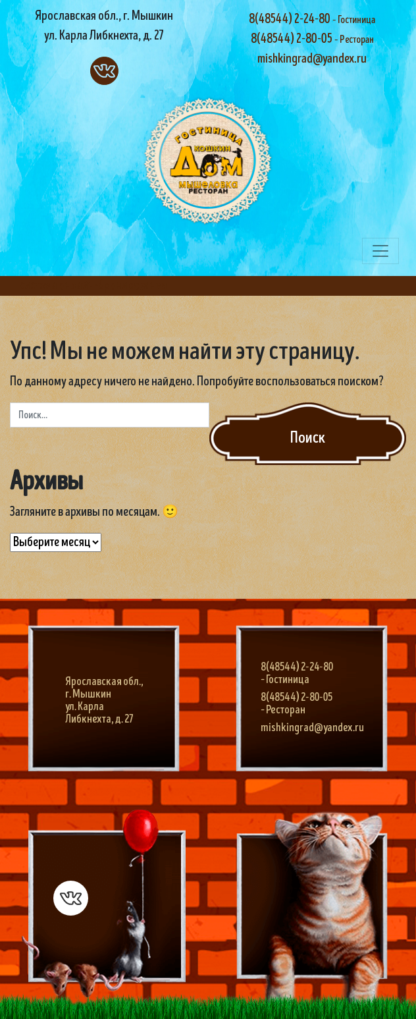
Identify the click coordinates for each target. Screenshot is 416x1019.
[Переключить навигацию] (380, 251)
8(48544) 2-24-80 (312, 19)
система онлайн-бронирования (93, 285)
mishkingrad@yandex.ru (312, 59)
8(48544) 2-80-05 (312, 39)
